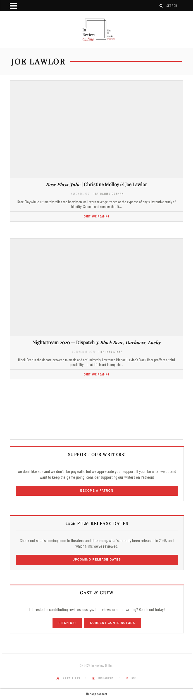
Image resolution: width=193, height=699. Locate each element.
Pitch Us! (67, 622)
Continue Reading (96, 216)
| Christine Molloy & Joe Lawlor (96, 184)
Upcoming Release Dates (97, 559)
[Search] (161, 6)
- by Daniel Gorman (108, 193)
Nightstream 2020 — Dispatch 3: (96, 342)
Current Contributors (112, 622)
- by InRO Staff (110, 351)
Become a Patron (96, 490)
